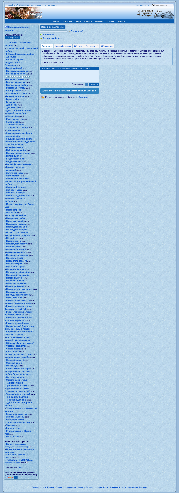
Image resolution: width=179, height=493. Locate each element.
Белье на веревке (15, 60)
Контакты (143, 487)
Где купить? (77, 31)
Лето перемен (13, 176)
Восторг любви (14, 91)
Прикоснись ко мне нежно (19, 289)
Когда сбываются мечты (18, 164)
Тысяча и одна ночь (16, 400)
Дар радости (12, 108)
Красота (39, 5)
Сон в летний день (15, 377)
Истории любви (14, 156)
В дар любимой (14, 68)
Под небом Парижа (15, 267)
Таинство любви (14, 383)
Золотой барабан (14, 145)
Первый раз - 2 (13, 241)
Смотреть (83, 99)
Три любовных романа (17, 386)
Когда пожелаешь (15, 161)
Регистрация (140, 5)
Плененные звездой (16, 249)
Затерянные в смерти (17, 127)
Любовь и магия (14, 190)
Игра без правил (14, 147)
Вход (149, 5)
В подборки (48, 35)
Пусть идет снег (14, 298)
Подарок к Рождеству (17, 269)
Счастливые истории (16, 380)
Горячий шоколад (15, 96)
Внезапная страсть (15, 88)
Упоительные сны (15, 417)
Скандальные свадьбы (18, 357)
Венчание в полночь (16, 74)
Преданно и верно (15, 281)
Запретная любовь (15, 125)
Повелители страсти (16, 261)
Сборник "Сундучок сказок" (20, 343)
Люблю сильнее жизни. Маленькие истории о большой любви (20, 181)
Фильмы (98, 487)
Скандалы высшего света (19, 354)
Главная (35, 487)
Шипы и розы (13, 428)
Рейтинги (99, 21)
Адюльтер (11, 57)
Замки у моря (13, 122)
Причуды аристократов (18, 295)
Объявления (107, 46)
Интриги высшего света (18, 153)
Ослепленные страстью (18, 235)
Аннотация (47, 46)
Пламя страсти (13, 247)
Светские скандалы (16, 346)
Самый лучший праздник (19, 340)
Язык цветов (12, 437)
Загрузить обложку (52, 38)
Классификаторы (63, 46)
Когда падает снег (15, 159)
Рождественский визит (17, 323)
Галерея (89, 487)
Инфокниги (71, 487)
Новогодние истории (16, 230)
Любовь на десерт (15, 193)
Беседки (50, 487)
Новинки (88, 21)
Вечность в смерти (15, 82)
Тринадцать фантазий (17, 397)
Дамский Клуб (12, 5)
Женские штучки (14, 119)
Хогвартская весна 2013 (18, 422)
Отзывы (110, 21)
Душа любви (12, 116)
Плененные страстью (17, 255)
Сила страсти (13, 351)
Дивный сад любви (16, 113)
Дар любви (11, 105)
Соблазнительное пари (18, 369)
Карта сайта (133, 487)
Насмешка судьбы (15, 221)
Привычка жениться (16, 283)
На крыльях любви (15, 218)
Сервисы (121, 21)
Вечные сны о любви (17, 85)
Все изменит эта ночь (17, 93)
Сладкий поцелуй (15, 360)
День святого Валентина (18, 110)
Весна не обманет (15, 79)
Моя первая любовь (16, 215)
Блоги (54, 5)
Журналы (114, 487)
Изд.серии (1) (92, 46)
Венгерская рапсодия (17, 71)
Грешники (11, 102)
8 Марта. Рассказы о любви (20, 54)
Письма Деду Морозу (16, 244)
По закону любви (14, 258)
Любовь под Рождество (18, 196)
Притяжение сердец (16, 292)
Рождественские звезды (18, 303)
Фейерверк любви (15, 420)
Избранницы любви (16, 150)
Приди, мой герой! (15, 286)
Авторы (67, 21)
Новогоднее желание (16, 227)
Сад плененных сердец (18, 337)
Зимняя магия (13, 130)
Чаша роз (11, 425)
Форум (47, 5)
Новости (122, 487)
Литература (24, 5)
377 (20, 468)
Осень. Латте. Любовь (17, 232)
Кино (33, 5)
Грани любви (12, 99)
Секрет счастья (14, 349)
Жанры (57, 21)
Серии (78, 21)
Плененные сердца (15, 252)
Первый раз (12, 238)
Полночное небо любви (18, 272)
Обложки (78, 46)
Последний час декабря (18, 275)
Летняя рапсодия (15, 173)
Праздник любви (14, 278)
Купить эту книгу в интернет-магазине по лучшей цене (69, 93)
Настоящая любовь (16, 224)
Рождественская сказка (18, 300)
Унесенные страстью (16, 414)
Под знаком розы (15, 264)
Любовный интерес (16, 187)
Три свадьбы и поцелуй (18, 394)
